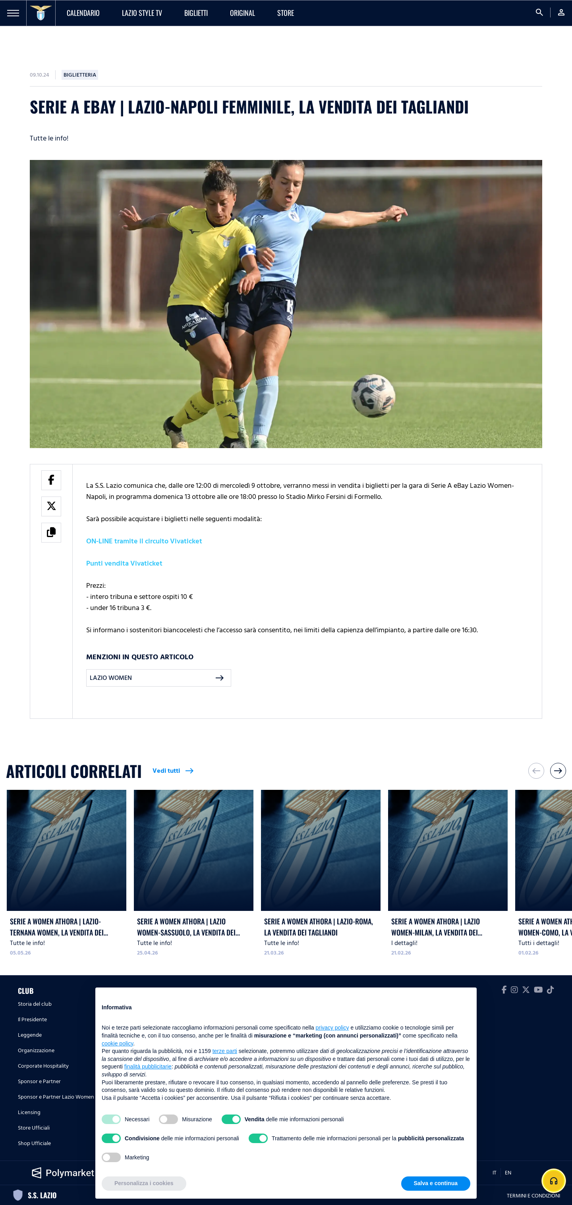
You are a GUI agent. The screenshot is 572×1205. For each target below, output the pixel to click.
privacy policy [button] (332, 1027)
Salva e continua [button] (436, 1183)
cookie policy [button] (117, 1043)
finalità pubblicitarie (148, 1066)
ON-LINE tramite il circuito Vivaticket (144, 541)
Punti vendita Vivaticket (124, 563)
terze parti (225, 1051)
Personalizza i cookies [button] (144, 1183)
